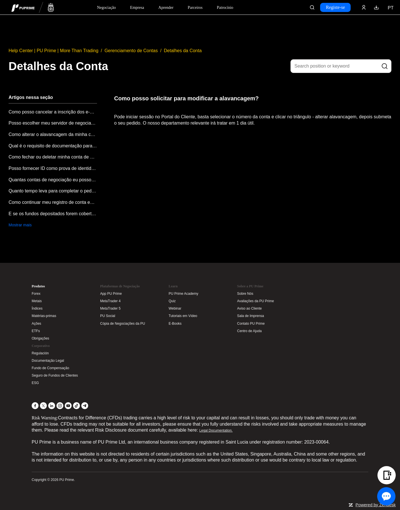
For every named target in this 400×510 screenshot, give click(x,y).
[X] (43, 405)
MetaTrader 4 (110, 301)
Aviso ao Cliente (249, 308)
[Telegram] (84, 405)
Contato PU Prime (251, 324)
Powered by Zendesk (375, 504)
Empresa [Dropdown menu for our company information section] (137, 7)
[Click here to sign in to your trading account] (363, 7)
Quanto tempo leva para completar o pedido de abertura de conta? (53, 190)
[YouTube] (68, 405)
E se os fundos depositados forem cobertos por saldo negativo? (53, 213)
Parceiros (195, 7)
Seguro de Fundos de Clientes (55, 375)
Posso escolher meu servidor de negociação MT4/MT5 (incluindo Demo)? (53, 123)
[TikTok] (76, 405)
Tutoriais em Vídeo (183, 316)
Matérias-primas (44, 316)
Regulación (40, 353)
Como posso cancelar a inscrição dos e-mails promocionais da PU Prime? (53, 111)
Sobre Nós (245, 294)
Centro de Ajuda (249, 331)
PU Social (107, 316)
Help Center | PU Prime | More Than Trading (53, 50)
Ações (36, 324)
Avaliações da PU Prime (255, 301)
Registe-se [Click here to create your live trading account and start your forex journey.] (335, 7)
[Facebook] (35, 405)
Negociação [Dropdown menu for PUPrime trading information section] (106, 7)
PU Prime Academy (183, 294)
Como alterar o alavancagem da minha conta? (53, 134)
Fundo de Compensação (50, 368)
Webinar (175, 308)
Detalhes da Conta (183, 50)
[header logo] (32, 7)
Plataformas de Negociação (120, 286)
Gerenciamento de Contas (131, 50)
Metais (37, 301)
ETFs (36, 331)
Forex (36, 294)
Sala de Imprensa (250, 316)
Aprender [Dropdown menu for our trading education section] (165, 7)
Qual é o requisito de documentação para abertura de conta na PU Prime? (53, 145)
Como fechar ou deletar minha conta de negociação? (53, 157)
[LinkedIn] (51, 405)
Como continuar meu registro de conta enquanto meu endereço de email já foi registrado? (53, 202)
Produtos (38, 286)
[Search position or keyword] (340, 66)
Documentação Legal (48, 361)
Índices (37, 308)
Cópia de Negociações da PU (122, 324)
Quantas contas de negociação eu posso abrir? (53, 179)
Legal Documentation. (216, 430)
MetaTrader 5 (110, 308)
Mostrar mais (20, 225)
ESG (35, 383)
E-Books (175, 324)
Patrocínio (225, 7)
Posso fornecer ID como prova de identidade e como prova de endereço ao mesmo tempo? (53, 168)
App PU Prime (111, 294)
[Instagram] (59, 405)
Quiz (172, 301)
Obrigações (40, 338)
